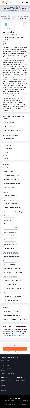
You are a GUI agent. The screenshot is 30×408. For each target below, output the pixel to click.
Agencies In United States (8, 16)
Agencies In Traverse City (10, 18)
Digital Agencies (11, 15)
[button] (25, 24)
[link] (23, 3)
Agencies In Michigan (23, 16)
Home (2, 15)
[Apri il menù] (27, 2)
